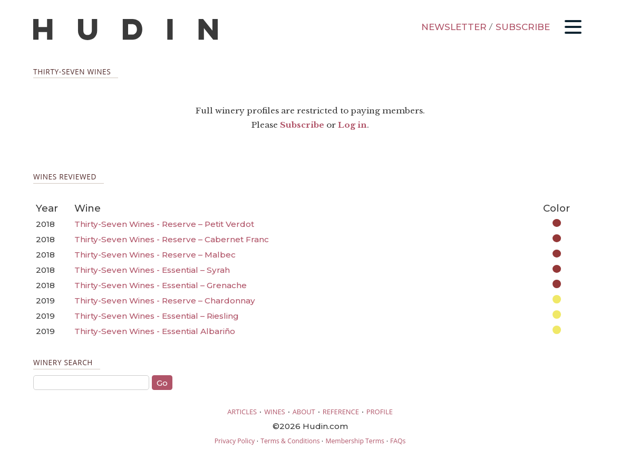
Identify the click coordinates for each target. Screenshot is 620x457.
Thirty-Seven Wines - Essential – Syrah (152, 270)
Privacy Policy (235, 440)
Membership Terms (354, 440)
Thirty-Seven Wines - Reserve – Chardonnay (164, 301)
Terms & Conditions (289, 440)
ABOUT (304, 411)
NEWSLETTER (454, 27)
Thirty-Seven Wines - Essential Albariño (154, 331)
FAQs (397, 440)
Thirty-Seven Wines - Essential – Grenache (160, 285)
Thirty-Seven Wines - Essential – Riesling (156, 316)
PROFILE (379, 411)
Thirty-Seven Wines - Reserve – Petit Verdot (164, 224)
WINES (274, 411)
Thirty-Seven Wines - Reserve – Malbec (155, 255)
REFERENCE (341, 411)
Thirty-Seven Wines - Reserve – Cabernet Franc (171, 239)
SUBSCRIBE (523, 27)
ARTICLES (242, 411)
